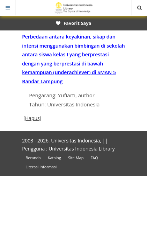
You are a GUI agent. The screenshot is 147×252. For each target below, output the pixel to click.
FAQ (94, 157)
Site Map (76, 157)
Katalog (54, 157)
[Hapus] (32, 118)
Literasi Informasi (41, 166)
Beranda (33, 157)
